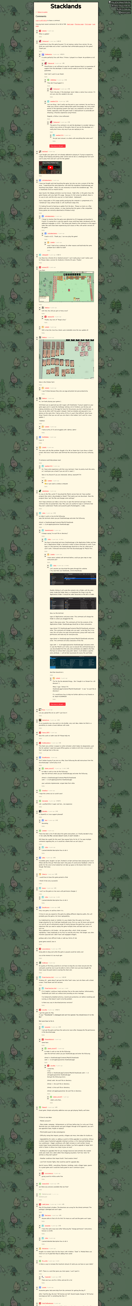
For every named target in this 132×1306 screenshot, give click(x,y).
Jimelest (44, 830)
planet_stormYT (49, 768)
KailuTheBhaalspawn (47, 1303)
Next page (70, 24)
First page (88, 24)
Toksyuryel (45, 41)
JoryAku (44, 1010)
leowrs (44, 888)
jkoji (46, 820)
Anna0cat (45, 790)
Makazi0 (44, 1107)
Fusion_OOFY (46, 732)
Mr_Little (44, 1261)
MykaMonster (46, 757)
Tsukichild (48, 1277)
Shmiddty (44, 811)
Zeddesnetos (48, 54)
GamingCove (45, 720)
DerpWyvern (45, 907)
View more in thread (57, 146)
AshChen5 (45, 151)
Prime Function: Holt (48, 977)
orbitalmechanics (47, 180)
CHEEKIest (53, 80)
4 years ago (50, 30)
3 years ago (61, 233)
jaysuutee (47, 1027)
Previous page (79, 24)
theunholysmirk (49, 530)
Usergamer (45, 801)
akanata (44, 30)
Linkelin (52, 242)
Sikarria (44, 874)
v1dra (43, 513)
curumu (44, 1287)
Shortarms (48, 1215)
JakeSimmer (45, 491)
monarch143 (45, 1183)
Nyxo (43, 709)
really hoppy (45, 1204)
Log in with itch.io (41, 20)
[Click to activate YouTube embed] (50, 167)
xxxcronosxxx (46, 949)
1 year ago (66, 1097)
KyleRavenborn (46, 743)
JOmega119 (45, 255)
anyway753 (45, 267)
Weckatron (45, 1248)
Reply (40, 36)
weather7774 (54, 101)
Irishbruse (45, 962)
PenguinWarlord (49, 1039)
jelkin (43, 857)
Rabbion (47, 307)
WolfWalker (45, 437)
